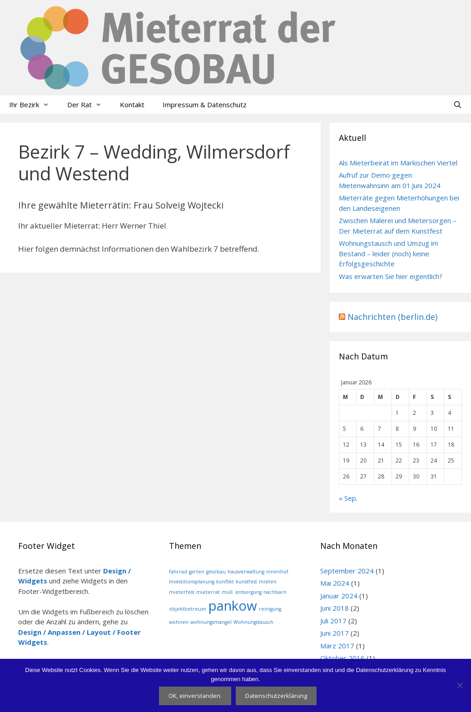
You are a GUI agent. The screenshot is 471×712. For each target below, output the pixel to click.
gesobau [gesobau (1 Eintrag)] (216, 571)
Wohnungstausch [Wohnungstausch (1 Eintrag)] (253, 622)
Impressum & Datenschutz (205, 104)
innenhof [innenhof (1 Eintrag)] (277, 571)
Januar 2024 (338, 595)
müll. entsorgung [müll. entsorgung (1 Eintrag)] (242, 592)
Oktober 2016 (342, 657)
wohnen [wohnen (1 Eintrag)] (178, 622)
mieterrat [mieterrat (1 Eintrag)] (208, 592)
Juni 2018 (334, 607)
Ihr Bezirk (33, 104)
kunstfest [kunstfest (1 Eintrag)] (246, 581)
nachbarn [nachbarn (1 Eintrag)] (275, 592)
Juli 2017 (333, 620)
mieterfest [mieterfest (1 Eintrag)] (181, 592)
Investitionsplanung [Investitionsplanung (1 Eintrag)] (191, 581)
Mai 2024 (334, 583)
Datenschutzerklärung (276, 696)
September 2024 (347, 570)
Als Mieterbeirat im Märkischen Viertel (398, 162)
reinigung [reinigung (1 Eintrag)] (270, 609)
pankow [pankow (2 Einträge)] (232, 606)
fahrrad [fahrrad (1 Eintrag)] (178, 571)
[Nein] (459, 685)
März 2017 (337, 645)
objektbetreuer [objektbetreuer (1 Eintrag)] (188, 609)
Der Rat (89, 104)
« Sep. (348, 498)
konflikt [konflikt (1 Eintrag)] (225, 581)
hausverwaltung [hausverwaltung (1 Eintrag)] (246, 571)
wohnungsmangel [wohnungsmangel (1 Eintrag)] (211, 622)
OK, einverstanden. (195, 696)
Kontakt (132, 104)
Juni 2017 (334, 632)
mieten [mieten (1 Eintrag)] (268, 581)
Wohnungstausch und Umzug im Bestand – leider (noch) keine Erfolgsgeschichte (388, 253)
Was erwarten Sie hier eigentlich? (390, 276)
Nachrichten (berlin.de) (392, 316)
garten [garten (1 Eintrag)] (196, 571)
